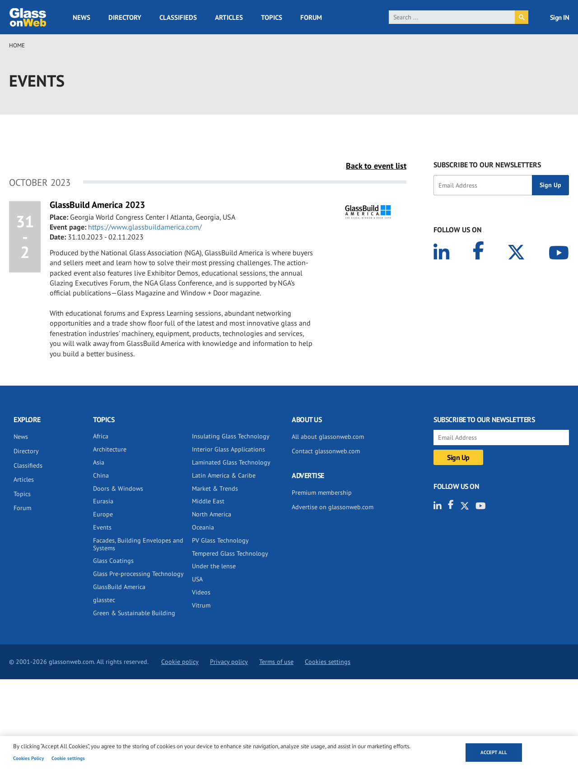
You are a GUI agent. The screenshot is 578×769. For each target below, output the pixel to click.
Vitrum (201, 605)
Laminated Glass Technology (231, 462)
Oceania (203, 527)
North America (211, 514)
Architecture (109, 449)
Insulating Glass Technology (231, 436)
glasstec (104, 600)
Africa (100, 436)
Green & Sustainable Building (134, 613)
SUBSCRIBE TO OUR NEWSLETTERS (487, 164)
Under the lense (214, 566)
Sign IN (559, 17)
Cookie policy (180, 662)
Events (102, 527)
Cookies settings (327, 662)
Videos (201, 592)
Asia (98, 462)
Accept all (493, 752)
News (81, 17)
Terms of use (276, 662)
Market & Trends (215, 488)
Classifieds (178, 17)
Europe (103, 514)
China (101, 475)
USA (197, 579)
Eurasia (103, 501)
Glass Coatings (113, 561)
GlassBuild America (119, 587)
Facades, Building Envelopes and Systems (138, 544)
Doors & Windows (118, 488)
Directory (124, 17)
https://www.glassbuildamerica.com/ (145, 226)
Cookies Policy (28, 758)
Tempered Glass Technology (230, 553)
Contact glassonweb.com (326, 451)
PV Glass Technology (220, 540)
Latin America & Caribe (224, 475)
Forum (311, 17)
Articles (229, 17)
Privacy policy (229, 662)
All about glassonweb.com (328, 437)
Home (17, 45)
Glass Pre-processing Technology (138, 574)
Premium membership (322, 492)
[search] (452, 17)
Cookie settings (68, 758)
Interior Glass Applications (228, 449)
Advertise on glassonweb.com (332, 507)
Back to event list (376, 166)
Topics (271, 17)
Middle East (208, 501)
